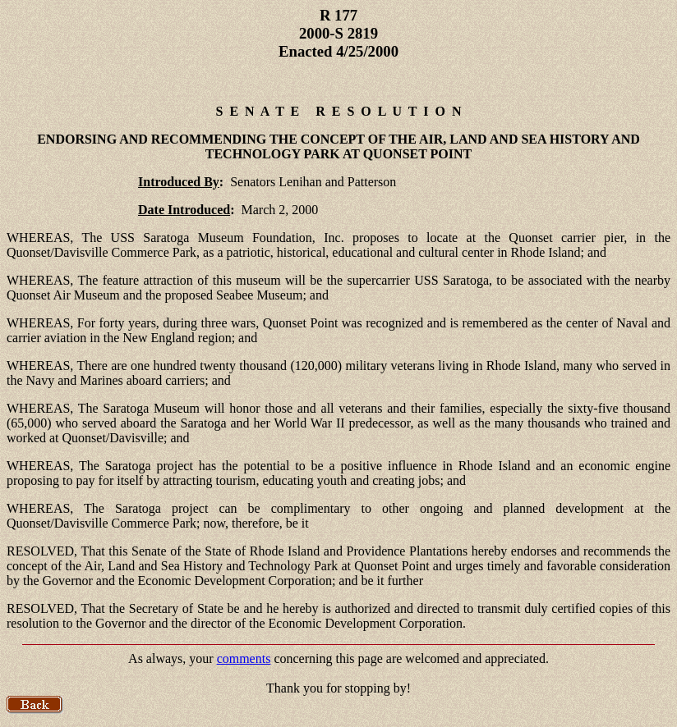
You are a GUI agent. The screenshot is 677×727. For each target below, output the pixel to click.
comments (244, 658)
